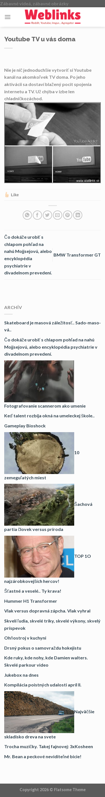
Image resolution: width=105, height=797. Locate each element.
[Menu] (7, 17)
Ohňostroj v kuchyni (25, 637)
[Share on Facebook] (37, 215)
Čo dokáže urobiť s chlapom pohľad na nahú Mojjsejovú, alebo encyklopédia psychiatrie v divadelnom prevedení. (50, 346)
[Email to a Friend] (57, 215)
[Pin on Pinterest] (67, 215)
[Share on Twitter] (47, 215)
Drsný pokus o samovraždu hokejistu (42, 647)
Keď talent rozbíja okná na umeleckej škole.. (49, 415)
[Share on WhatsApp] (27, 215)
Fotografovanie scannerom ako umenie (45, 405)
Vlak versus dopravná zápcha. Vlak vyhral (47, 610)
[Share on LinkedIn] (77, 215)
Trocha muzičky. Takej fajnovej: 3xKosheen (48, 746)
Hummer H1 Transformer (30, 601)
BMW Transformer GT (77, 254)
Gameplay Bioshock (25, 425)
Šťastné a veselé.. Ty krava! (32, 590)
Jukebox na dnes (21, 675)
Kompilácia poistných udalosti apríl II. (42, 684)
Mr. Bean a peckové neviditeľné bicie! (42, 756)
